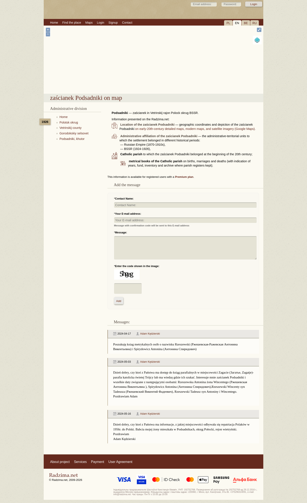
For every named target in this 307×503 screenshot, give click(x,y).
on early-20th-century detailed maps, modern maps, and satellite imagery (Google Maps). (195, 129)
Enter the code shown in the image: (137, 266)
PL (228, 23)
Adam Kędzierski (150, 333)
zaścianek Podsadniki (174, 82)
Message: (121, 232)
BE (246, 23)
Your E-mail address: (128, 213)
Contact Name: (124, 198)
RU (254, 23)
